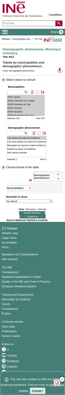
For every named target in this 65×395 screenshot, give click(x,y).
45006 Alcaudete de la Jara (25, 115)
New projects (10, 259)
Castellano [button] (55, 14)
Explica (6, 313)
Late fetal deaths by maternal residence (26, 141)
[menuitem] (32, 121)
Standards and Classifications (20, 254)
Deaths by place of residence (26, 149)
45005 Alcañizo (25, 111)
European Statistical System (19, 286)
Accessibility (9, 242)
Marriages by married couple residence (26, 145)
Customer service (12, 321)
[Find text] (29, 23)
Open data (8, 326)
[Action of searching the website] (58, 23)
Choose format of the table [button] (22, 167)
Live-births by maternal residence (26, 138)
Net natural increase (26, 152)
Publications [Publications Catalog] (9, 331)
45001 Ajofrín (25, 97)
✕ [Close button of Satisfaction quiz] (62, 379)
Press (5, 247)
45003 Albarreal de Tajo (25, 104)
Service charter (11, 336)
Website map (10, 233)
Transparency (10, 272)
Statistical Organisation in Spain (21, 276)
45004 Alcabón (25, 108)
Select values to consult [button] (20, 79)
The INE (7, 267)
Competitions (10, 308)
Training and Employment (17, 294)
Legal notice (9, 237)
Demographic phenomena (25, 39)
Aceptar (37, 390)
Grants (6, 304)
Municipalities (16, 86)
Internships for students (16, 299)
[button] (56, 32)
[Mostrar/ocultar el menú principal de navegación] (5, 32)
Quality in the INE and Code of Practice (26, 281)
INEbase (6, 39)
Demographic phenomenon (24, 127)
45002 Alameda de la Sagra (25, 100)
